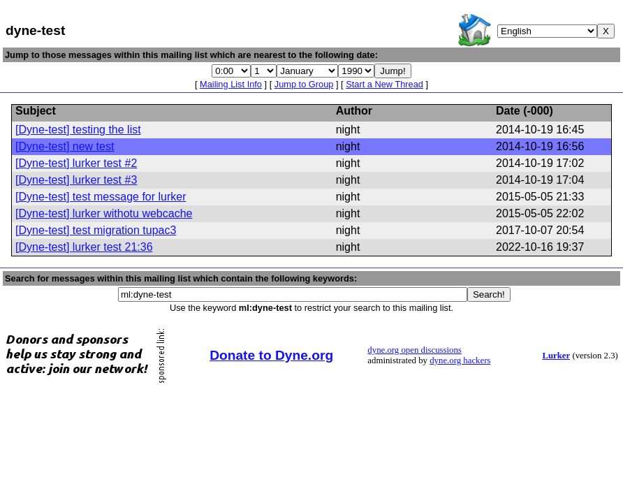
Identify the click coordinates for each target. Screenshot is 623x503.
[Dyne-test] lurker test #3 (76, 180)
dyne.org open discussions (414, 350)
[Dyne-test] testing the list (78, 130)
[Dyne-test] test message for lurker (100, 197)
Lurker (556, 355)
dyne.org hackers (460, 360)
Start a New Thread (384, 84)
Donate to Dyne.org (271, 355)
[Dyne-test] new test (64, 146)
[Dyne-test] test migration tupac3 (95, 230)
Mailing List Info (231, 84)
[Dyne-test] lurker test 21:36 (84, 247)
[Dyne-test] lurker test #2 (76, 163)
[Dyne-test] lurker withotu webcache (103, 213)
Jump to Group (304, 84)
